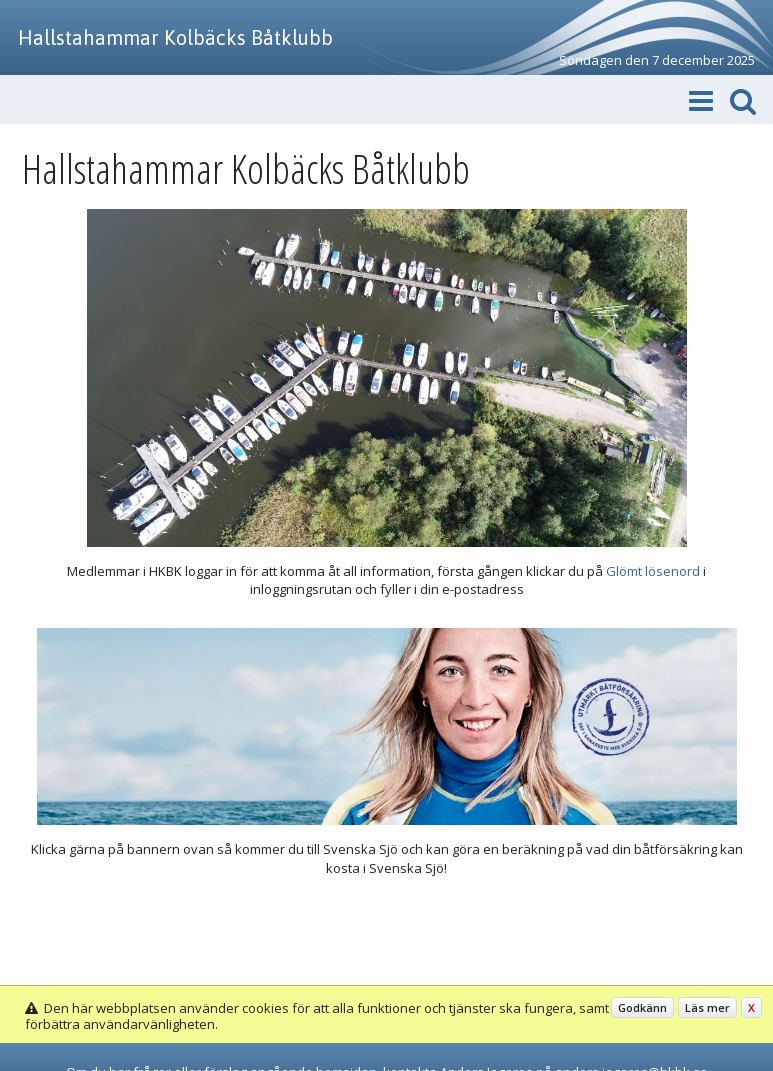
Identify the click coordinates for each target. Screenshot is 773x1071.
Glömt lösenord (653, 571)
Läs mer (707, 1007)
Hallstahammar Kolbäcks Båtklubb (175, 37)
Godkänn (642, 1007)
